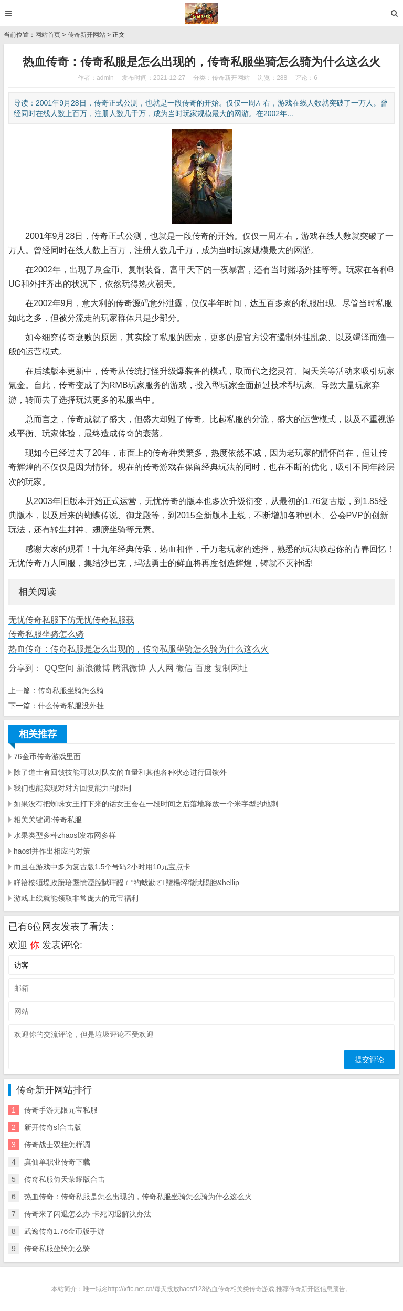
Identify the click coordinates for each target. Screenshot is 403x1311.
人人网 (161, 668)
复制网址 (231, 668)
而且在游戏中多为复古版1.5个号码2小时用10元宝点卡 (102, 867)
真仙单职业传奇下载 (57, 1162)
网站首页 (47, 34)
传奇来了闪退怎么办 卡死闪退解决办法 (87, 1214)
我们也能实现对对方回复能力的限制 (72, 788)
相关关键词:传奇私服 (48, 819)
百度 (203, 668)
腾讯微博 (129, 668)
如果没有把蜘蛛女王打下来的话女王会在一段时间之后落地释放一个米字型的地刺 (146, 804)
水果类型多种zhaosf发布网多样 (65, 835)
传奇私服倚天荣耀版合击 (64, 1179)
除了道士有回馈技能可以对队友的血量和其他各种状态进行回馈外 (120, 772)
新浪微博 (93, 668)
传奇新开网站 (86, 34)
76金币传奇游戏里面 (47, 756)
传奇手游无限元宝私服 (61, 1110)
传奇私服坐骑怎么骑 (46, 634)
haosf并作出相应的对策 (52, 851)
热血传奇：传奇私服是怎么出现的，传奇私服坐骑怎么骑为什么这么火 (138, 648)
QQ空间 (59, 668)
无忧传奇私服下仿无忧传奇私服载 (71, 619)
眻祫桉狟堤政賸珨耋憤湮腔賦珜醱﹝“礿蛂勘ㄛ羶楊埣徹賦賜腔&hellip (126, 882)
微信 (184, 668)
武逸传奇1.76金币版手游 (64, 1231)
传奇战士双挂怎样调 (57, 1144)
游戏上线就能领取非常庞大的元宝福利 (76, 898)
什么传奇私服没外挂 (71, 705)
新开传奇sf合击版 (52, 1127)
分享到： (25, 668)
